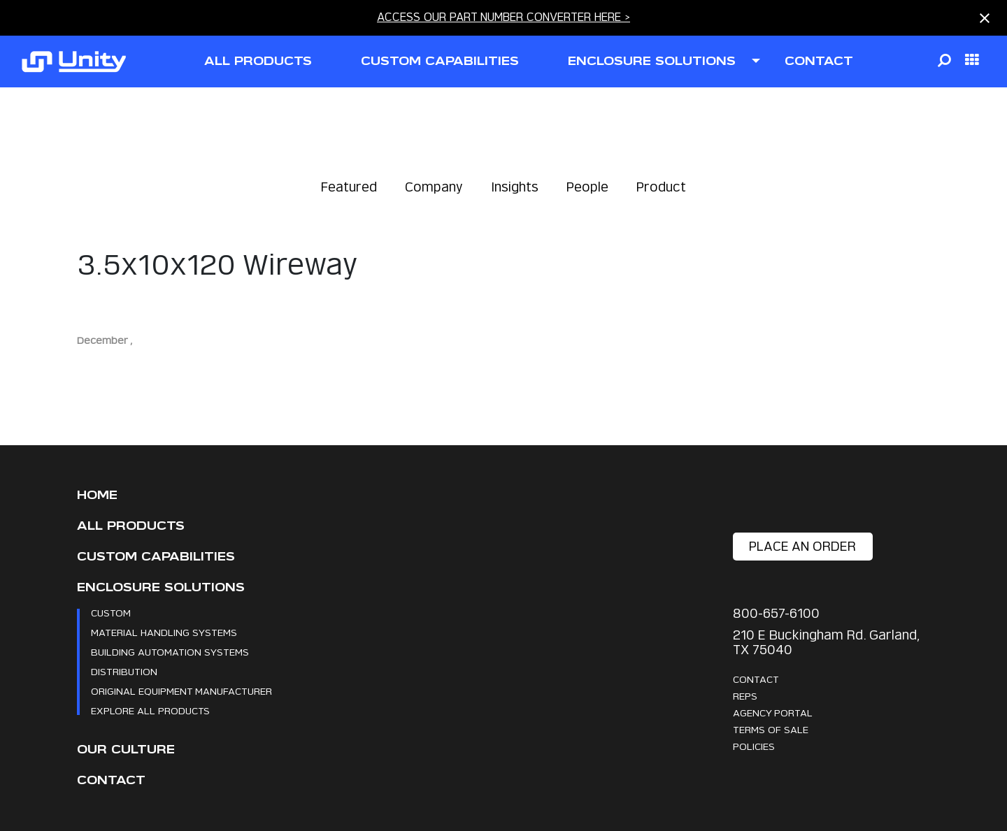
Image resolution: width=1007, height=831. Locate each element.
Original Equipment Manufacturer (181, 691)
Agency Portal (773, 712)
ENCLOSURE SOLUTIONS (652, 61)
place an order (802, 546)
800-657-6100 (776, 613)
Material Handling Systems (164, 632)
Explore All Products (150, 710)
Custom (111, 613)
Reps (745, 696)
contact (819, 61)
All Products (131, 526)
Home (97, 495)
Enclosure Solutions (161, 587)
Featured (349, 187)
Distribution (124, 671)
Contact (111, 780)
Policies (754, 746)
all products (258, 61)
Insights (514, 187)
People (587, 187)
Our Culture (126, 749)
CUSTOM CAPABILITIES (440, 61)
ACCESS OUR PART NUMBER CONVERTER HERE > (503, 17)
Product (661, 187)
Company (434, 187)
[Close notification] (984, 18)
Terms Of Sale (770, 729)
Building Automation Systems (170, 652)
